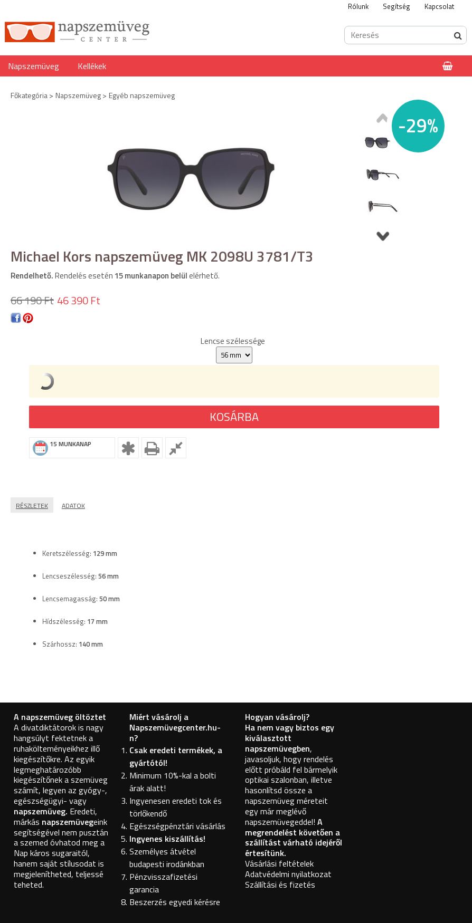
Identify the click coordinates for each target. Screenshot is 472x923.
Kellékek (92, 66)
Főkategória (29, 95)
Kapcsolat (439, 6)
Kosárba (234, 417)
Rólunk (358, 6)
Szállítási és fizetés (280, 884)
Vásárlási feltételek (279, 863)
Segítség (396, 6)
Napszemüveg (33, 66)
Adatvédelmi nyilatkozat (288, 874)
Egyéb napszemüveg (142, 95)
